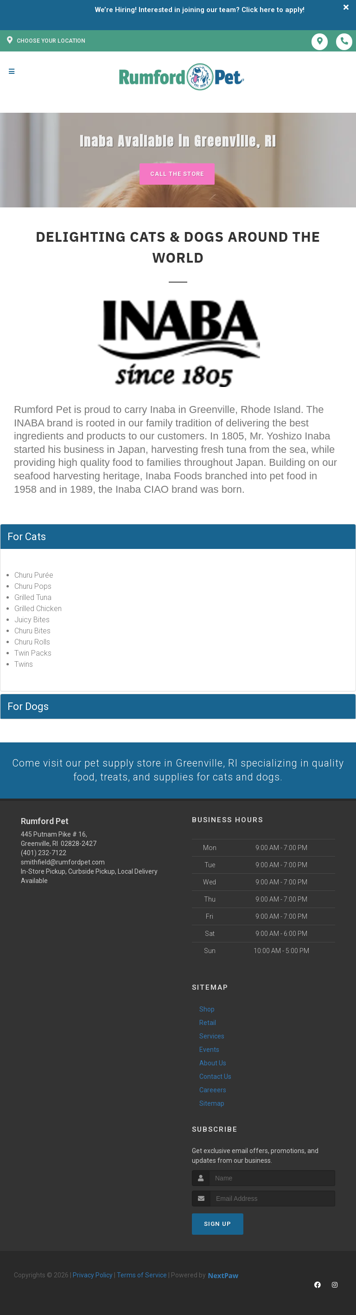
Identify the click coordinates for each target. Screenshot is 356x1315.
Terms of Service (142, 1276)
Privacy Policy (93, 1276)
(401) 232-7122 (43, 853)
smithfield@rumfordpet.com (63, 862)
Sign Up (217, 1224)
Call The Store (177, 173)
